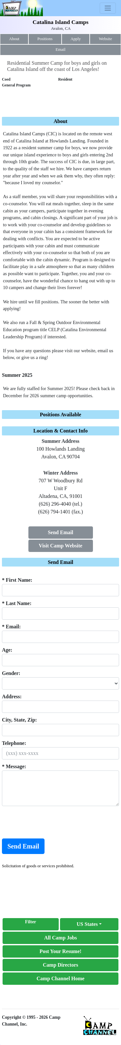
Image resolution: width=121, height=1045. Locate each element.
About (14, 39)
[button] (89, 924)
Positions (45, 39)
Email (60, 49)
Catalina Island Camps (60, 22)
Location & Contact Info (60, 430)
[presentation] (51, 822)
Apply (75, 39)
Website (105, 39)
